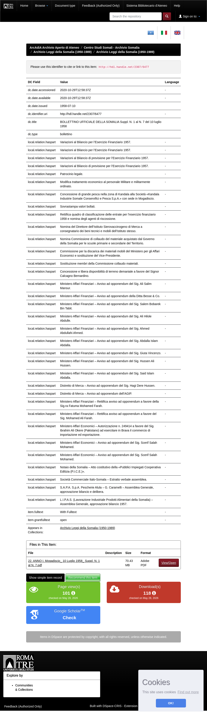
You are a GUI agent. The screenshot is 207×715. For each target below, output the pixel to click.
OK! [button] (171, 703)
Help (177, 5)
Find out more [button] (188, 692)
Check (69, 617)
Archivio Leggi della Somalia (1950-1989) (62, 52)
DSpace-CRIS (112, 705)
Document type (65, 5)
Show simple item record (45, 577)
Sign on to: (189, 16)
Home (24, 5)
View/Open (168, 563)
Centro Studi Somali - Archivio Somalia (111, 47)
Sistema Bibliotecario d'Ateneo (146, 5)
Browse (41, 5)
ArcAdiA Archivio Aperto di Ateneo (54, 47)
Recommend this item (82, 577)
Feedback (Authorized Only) (100, 5)
